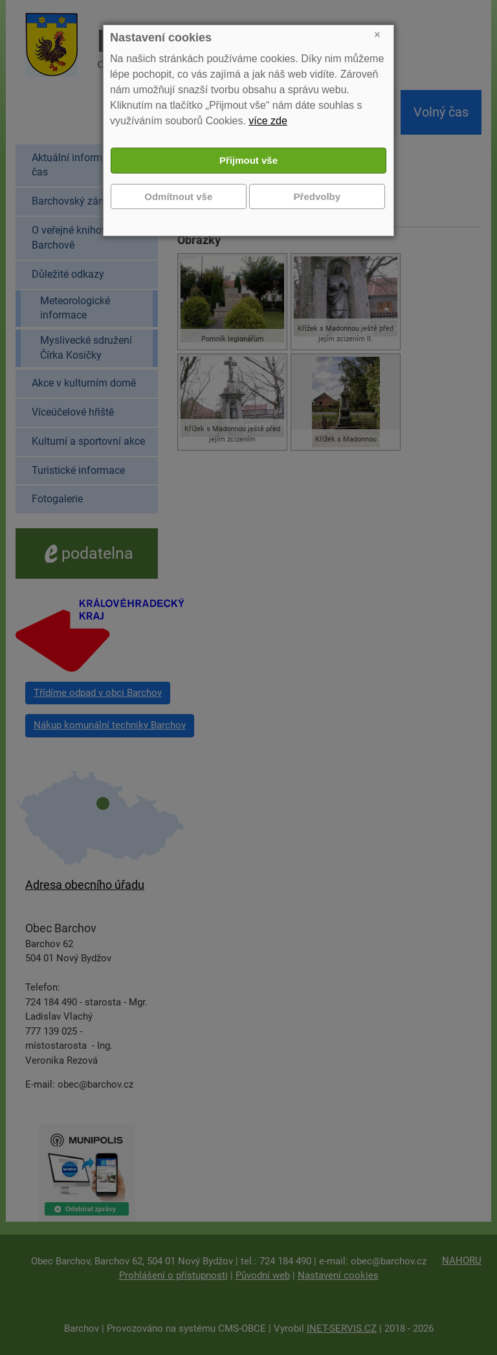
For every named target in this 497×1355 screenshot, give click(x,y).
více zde (267, 120)
